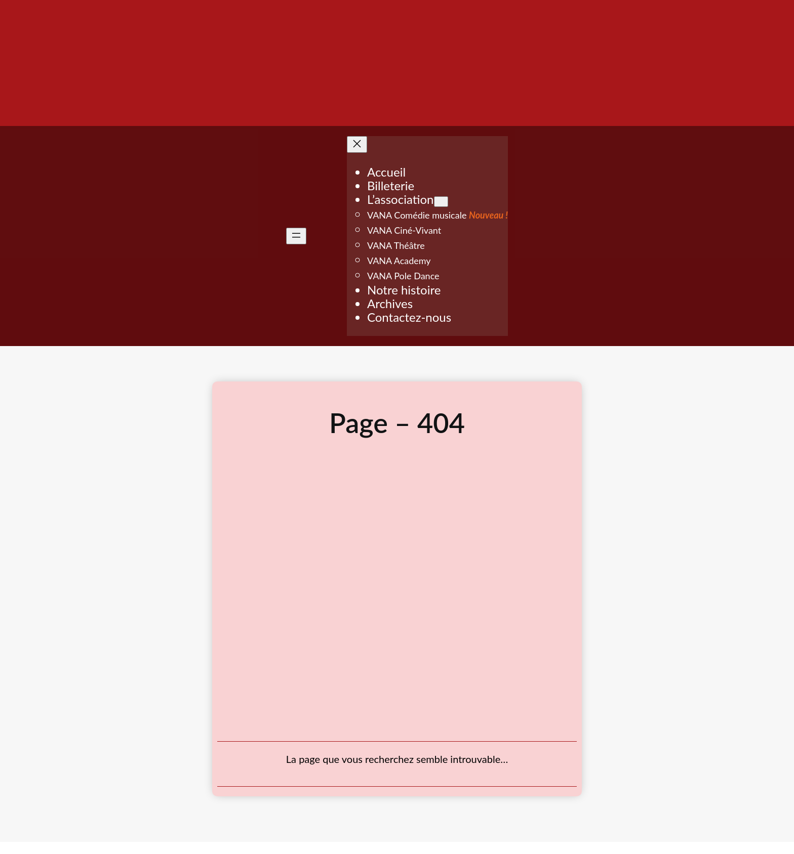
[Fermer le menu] (357, 144)
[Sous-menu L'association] (441, 201)
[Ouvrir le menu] (296, 236)
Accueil (386, 171)
